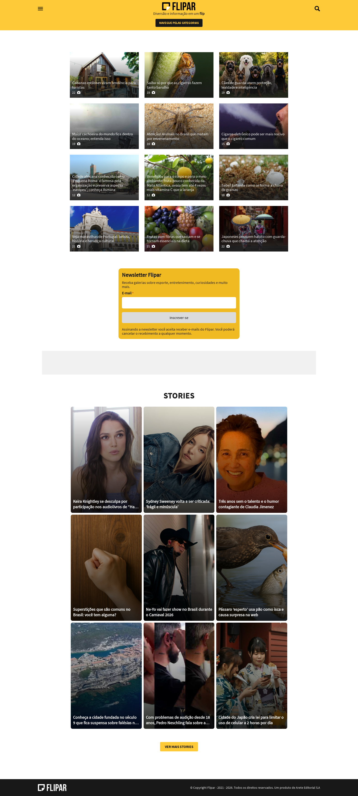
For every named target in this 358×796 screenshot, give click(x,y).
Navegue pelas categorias (179, 23)
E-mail (127, 293)
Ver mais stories (179, 746)
